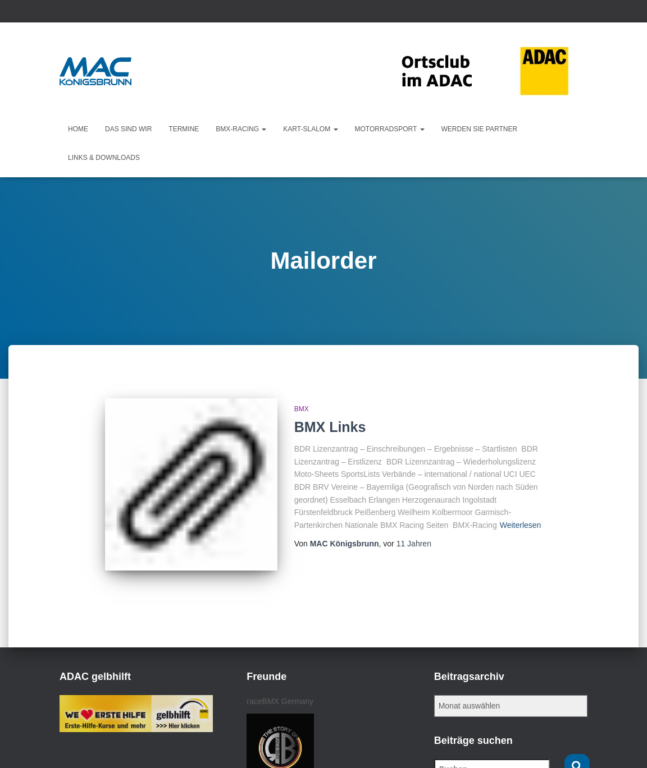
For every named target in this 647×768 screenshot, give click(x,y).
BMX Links (330, 427)
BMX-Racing (241, 129)
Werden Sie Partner (479, 129)
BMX (301, 409)
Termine (183, 129)
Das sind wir (128, 129)
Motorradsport (390, 129)
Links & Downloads (104, 158)
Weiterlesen (520, 525)
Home (78, 129)
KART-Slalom (310, 129)
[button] (263, 129)
